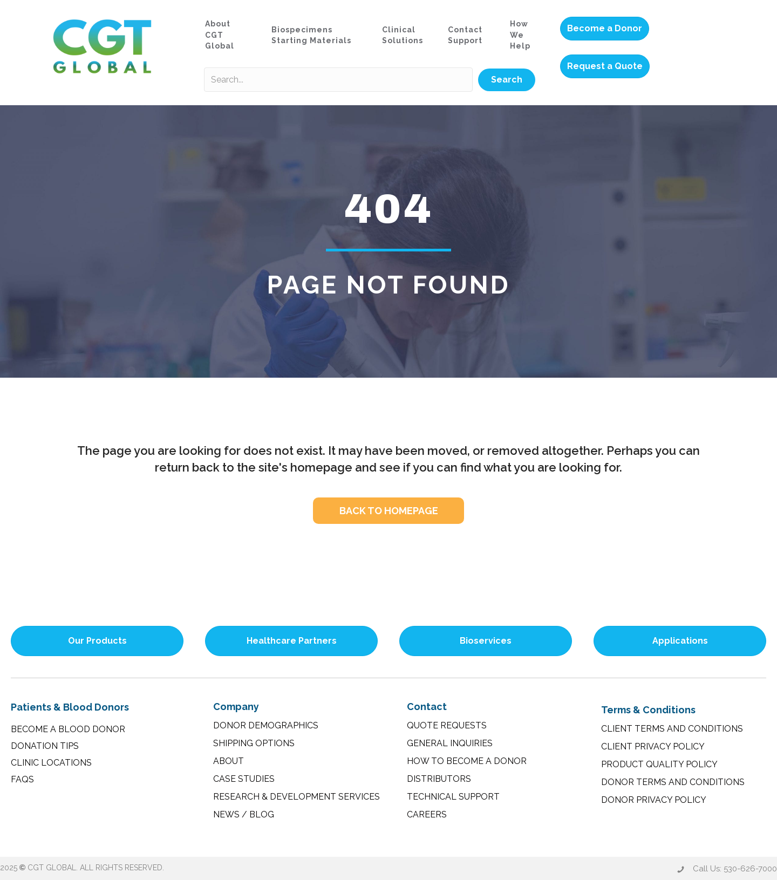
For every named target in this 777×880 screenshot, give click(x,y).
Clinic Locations (51, 763)
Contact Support (465, 35)
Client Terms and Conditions (672, 729)
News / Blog (243, 814)
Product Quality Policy (659, 764)
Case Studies (244, 779)
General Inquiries (450, 743)
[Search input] (338, 79)
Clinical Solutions (402, 35)
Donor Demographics (265, 725)
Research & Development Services (296, 797)
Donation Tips (45, 746)
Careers (427, 814)
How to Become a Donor (467, 761)
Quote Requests (447, 725)
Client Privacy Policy (653, 746)
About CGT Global (219, 34)
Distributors (439, 779)
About (228, 761)
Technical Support (453, 797)
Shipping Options (254, 743)
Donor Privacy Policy (653, 800)
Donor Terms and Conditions (673, 782)
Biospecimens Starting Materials (311, 35)
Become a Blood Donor (68, 729)
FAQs (22, 779)
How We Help (520, 34)
